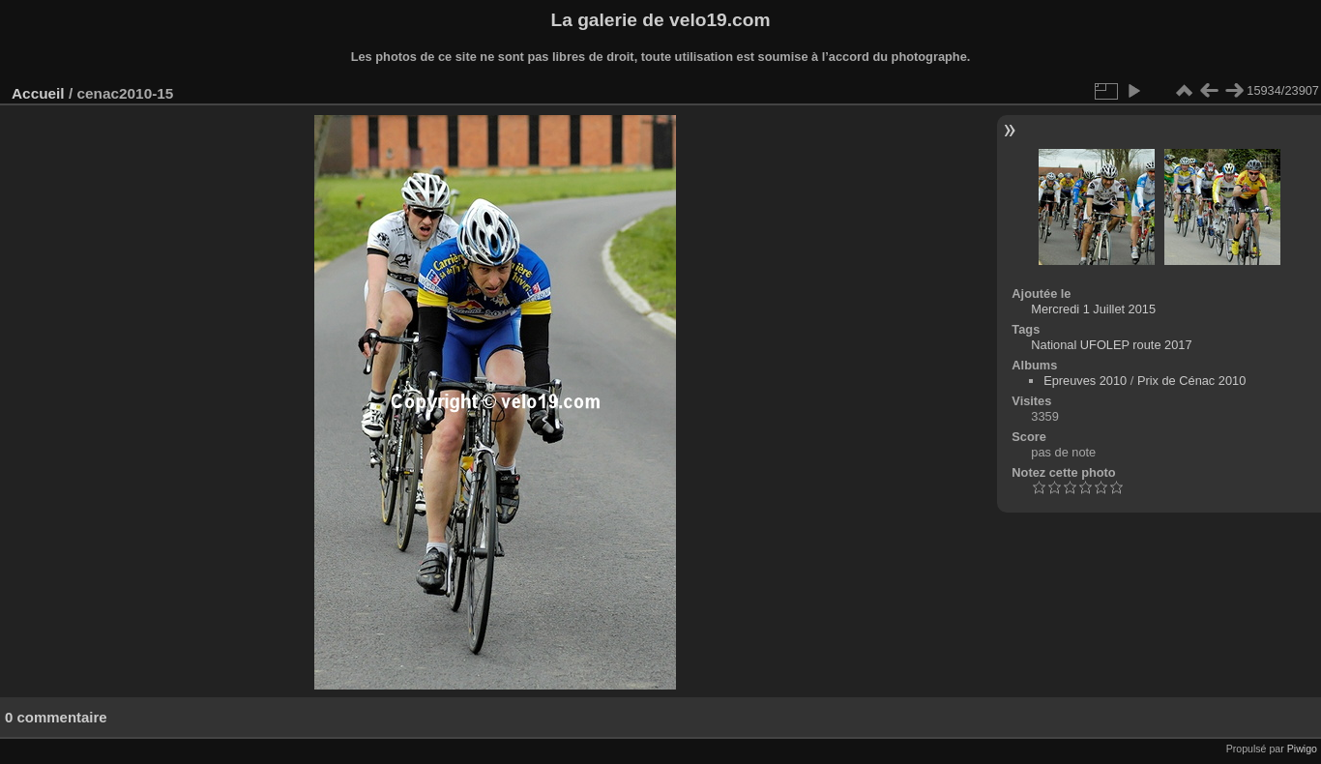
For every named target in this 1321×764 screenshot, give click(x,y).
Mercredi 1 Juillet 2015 (1093, 309)
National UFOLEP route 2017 (1111, 345)
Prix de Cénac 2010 (1191, 380)
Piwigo (1302, 748)
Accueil (38, 93)
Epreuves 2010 (1085, 380)
